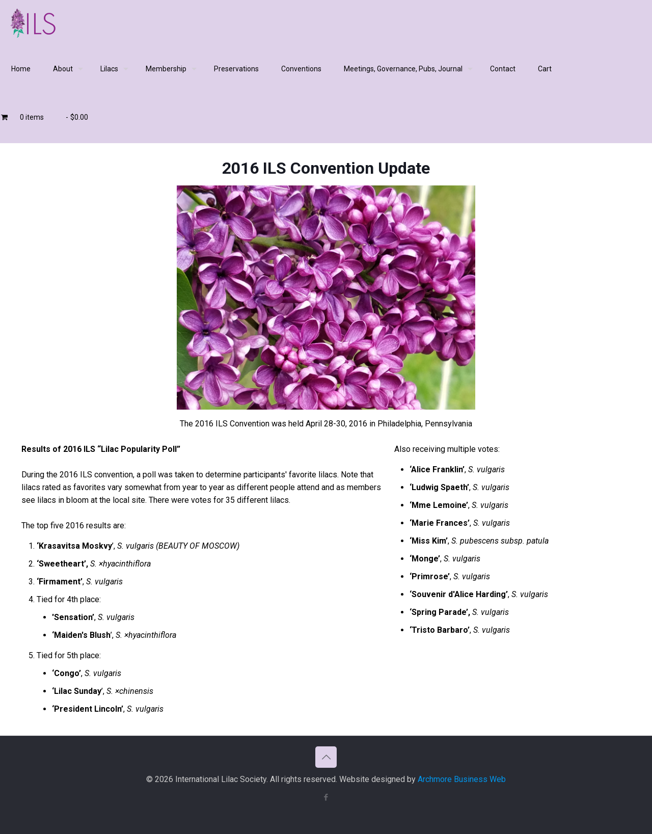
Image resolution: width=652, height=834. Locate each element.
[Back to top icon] (326, 757)
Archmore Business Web (462, 779)
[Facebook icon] (326, 797)
